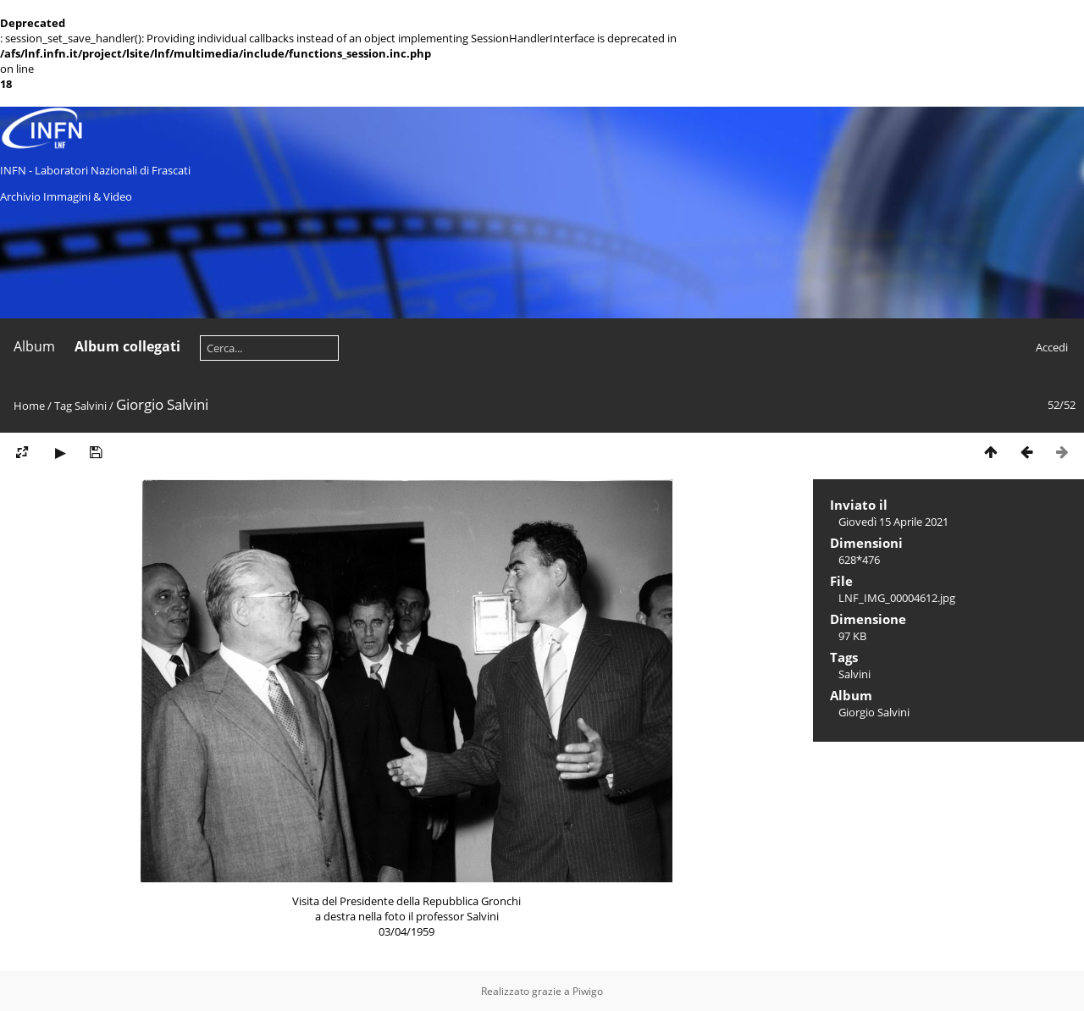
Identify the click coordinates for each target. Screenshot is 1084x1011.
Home (29, 405)
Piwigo (587, 991)
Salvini (91, 405)
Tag (63, 405)
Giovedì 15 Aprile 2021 (893, 521)
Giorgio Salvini (874, 712)
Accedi (1052, 347)
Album (34, 346)
